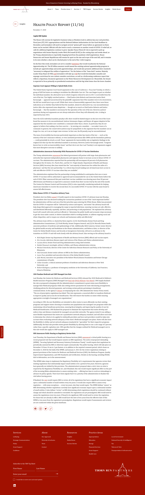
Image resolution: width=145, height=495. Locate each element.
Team (57, 9)
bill (76, 74)
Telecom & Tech (116, 447)
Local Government (117, 437)
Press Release (81, 283)
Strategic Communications (21, 440)
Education (92, 440)
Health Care (92, 454)
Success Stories (98, 9)
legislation (75, 64)
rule (45, 383)
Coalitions (16, 450)
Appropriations (94, 437)
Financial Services (94, 447)
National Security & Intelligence (121, 440)
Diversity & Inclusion (48, 440)
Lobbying (16, 437)
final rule (71, 283)
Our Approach (46, 437)
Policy (15, 443)
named (54, 200)
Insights (107, 9)
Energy (91, 443)
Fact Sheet (90, 283)
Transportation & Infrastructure (121, 450)
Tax (112, 443)
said (55, 74)
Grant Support (17, 447)
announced (57, 158)
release (59, 293)
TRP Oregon (87, 9)
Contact (128, 9)
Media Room (116, 9)
